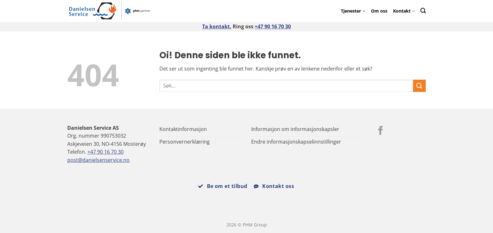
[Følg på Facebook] (380, 131)
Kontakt (404, 11)
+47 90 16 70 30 (273, 26)
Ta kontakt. (216, 26)
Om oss (379, 11)
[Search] (423, 10)
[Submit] (419, 86)
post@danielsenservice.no (98, 159)
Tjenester (353, 11)
